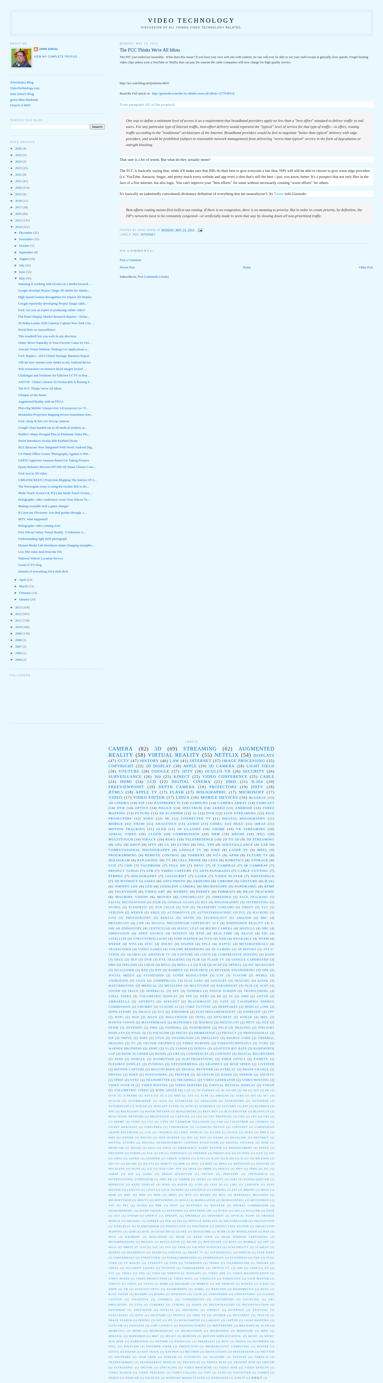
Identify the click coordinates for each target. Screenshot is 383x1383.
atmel (199, 1289)
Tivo (208, 938)
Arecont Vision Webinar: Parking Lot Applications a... (53, 349)
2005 (18, 653)
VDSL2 (127, 1273)
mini (264, 1330)
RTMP (270, 886)
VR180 (139, 824)
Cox (148, 1132)
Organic (134, 1221)
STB (149, 871)
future (142, 813)
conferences (193, 1299)
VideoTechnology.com (24, 88)
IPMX (253, 1168)
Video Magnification (251, 1273)
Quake (181, 1231)
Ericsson (116, 1153)
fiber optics (233, 1059)
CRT (266, 1116)
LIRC (233, 1184)
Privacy (229, 1033)
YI (167, 1048)
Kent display (143, 1184)
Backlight (130, 1111)
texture (240, 1357)
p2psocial (183, 1341)
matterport (222, 1325)
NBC (265, 928)
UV (267, 1268)
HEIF (208, 1163)
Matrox (206, 1022)
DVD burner (169, 1137)
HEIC (195, 1163)
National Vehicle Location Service (40, 558)
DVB (148, 959)
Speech (245, 1252)
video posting (154, 1085)
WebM (264, 938)
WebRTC (180, 891)
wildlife (152, 1377)
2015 (18, 220)
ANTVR (262, 996)
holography (144, 876)
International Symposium (131, 1179)
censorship (218, 1294)
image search (120, 1320)
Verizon (116, 912)
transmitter (158, 1080)
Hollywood (176, 1017)
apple (190, 766)
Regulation (170, 1242)
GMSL (118, 1158)
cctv (124, 760)
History (149, 760)
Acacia (115, 1101)
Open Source (151, 933)
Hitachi (263, 1163)
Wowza (247, 1283)
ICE (149, 1168)
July (22, 265)
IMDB (207, 1168)
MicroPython (120, 1200)
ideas (260, 824)
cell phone (189, 860)
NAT (112, 1205)
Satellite (118, 938)
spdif (118, 1080)
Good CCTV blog (30, 565)
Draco (145, 1012)
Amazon (243, 918)
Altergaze (184, 1101)
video (115, 797)
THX (257, 1257)
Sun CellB (165, 907)
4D (219, 996)
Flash (177, 792)
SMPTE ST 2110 (134, 1247)
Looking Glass (224, 1189)
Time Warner (186, 938)
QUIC (146, 1231)
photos (115, 1074)
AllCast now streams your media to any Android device (54, 362)
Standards (154, 975)
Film (157, 902)
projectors (223, 787)
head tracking (259, 891)
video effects (257, 1367)
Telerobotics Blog (21, 82)
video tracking (152, 1372)
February (25, 593)
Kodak (246, 1017)
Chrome (225, 881)
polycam (131, 1346)
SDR (265, 970)
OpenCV (151, 1215)
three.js (261, 1357)
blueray (257, 797)
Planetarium (148, 1226)
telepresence (199, 839)
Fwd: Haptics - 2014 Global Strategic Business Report (54, 356)
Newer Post (127, 267)
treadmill (187, 1080)
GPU (118, 844)
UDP (240, 1268)
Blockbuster (235, 1111)
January (24, 599)
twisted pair (244, 1362)
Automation (119, 1106)
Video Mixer (119, 1278)
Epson (264, 1148)
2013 (18, 607)
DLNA (249, 1132)
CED (242, 1116)
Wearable (242, 938)
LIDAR (149, 965)
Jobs (233, 1179)
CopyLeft (240, 1127)
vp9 (189, 996)
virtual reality (174, 755)
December (26, 232)
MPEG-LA (185, 965)
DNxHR (127, 1137)
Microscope (215, 886)
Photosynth (264, 1221)
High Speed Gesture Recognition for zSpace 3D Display (55, 297)
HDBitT (166, 1163)
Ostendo (134, 1027)
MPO (157, 1195)
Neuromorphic (121, 1210)
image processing (243, 760)
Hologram (119, 860)
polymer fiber (159, 1346)
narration (140, 1341)
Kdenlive (116, 1184)
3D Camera (222, 766)
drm (215, 834)
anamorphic (177, 1289)
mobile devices (219, 797)
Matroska (182, 1022)
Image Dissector (177, 1174)
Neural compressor (250, 1205)
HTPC (119, 1017)
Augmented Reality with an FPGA (41, 401)
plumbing (261, 1341)
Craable (165, 1132)
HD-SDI (131, 1163)
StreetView (150, 1257)
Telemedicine (237, 1263)
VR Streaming (251, 829)
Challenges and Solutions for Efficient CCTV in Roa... (54, 375)
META (265, 1189)
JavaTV (218, 1179)
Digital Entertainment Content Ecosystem (180, 1142)
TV (168, 860)
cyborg (178, 1304)
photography (138, 918)
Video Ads (217, 1273)
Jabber (184, 1179)
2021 (18, 181)
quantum (205, 1074)
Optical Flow (242, 1215)
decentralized (222, 1304)
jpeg (261, 834)
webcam (132, 1377)
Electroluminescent (216, 1012)
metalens (173, 985)
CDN (128, 865)
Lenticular (159, 928)
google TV (190, 850)
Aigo (163, 1101)
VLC (265, 907)
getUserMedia (184, 1064)
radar (130, 1351)
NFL (126, 1205)
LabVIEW (252, 1184)
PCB (168, 1221)
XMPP (113, 1289)
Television (126, 891)
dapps (197, 1304)
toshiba (194, 991)
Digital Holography (244, 818)
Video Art (155, 891)
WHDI (164, 1283)
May (22, 278)
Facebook (151, 865)
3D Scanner (171, 813)
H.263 (215, 1158)
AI (195, 813)
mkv (155, 1336)
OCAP (217, 965)
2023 (18, 168)
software (122, 1357)
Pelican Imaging (234, 1027)
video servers (188, 1085)
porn (133, 1074)
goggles (219, 980)
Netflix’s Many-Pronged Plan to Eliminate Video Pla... (54, 434)
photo (241, 1341)
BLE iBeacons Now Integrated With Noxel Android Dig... (56, 447)
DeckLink (238, 1137)
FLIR (196, 959)
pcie (249, 985)
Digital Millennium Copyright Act (185, 923)
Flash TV (215, 959)
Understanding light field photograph (42, 539)
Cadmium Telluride (192, 1121)
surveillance (125, 776)
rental (167, 918)
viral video (120, 996)
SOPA (143, 1038)
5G (231, 996)
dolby (167, 944)
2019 (18, 194)
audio (193, 824)
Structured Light (150, 938)
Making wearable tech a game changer (43, 506)
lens (213, 860)
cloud (154, 834)
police (165, 808)
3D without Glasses (134, 881)
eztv (139, 1315)
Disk (265, 1142)
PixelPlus (122, 1226)
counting (251, 1299)
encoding (190, 1310)
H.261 (201, 1158)
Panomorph (200, 1027)
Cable (267, 776)
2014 (18, 227)
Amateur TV (159, 954)
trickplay (191, 1362)
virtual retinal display (232, 1085)
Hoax (152, 1017)
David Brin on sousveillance (37, 329)
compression (186, 834)
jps (170, 1320)
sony (148, 818)
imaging (242, 980)
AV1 (266, 1095)
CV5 (150, 1121)
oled (161, 829)
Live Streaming (240, 813)
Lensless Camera (178, 886)
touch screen (222, 991)
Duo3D (136, 1148)
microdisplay (161, 1330)
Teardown (193, 1263)
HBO (112, 965)
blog (265, 1289)
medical (149, 985)
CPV (254, 1116)
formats (226, 891)
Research (199, 970)
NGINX (142, 1205)
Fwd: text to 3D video (32, 473)
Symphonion (213, 1257)
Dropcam (116, 1148)
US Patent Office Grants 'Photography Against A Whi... (54, 454)
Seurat (114, 1252)
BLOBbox (261, 1106)
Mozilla (247, 928)
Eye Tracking (172, 959)
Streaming (200, 748)
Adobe (218, 829)
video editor (149, 797)
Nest (174, 1205)
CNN (140, 923)
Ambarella (119, 1001)
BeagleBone (186, 1111)
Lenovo (133, 1189)
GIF (272, 1153)
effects (167, 1310)
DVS (203, 1137)
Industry (231, 1174)
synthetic (192, 1357)
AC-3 (163, 1095)
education (143, 1310)
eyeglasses (118, 1315)
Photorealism (236, 1221)
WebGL (262, 975)
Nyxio (223, 1210)
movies (164, 897)
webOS (114, 1377)
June (22, 272)
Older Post (366, 267)
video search (120, 1372)
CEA (199, 1116)
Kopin (182, 1184)
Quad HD (163, 1231)
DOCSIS (146, 1137)
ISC (266, 1168)
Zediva (200, 1048)
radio (226, 1074)
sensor (246, 1074)
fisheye (261, 1059)
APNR (234, 855)
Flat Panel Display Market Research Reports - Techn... (54, 316)
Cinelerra (153, 1127)
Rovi (233, 1242)
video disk (228, 1367)
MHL (127, 1195)
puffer (263, 1346)
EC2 (161, 1012)
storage (260, 860)
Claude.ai (168, 1007)
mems (137, 1330)
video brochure (198, 1367)
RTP (158, 970)
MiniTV (143, 1200)
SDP (266, 1242)
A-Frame (130, 1095)
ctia (138, 1304)
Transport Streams (215, 907)
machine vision (131, 897)
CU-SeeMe (116, 1121)
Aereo (218, 808)
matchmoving (122, 985)
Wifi (133, 944)
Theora (263, 1263)
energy (213, 1310)
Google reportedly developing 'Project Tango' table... (52, 303)
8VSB (112, 1095)
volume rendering (187, 949)
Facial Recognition (127, 902)
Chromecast (192, 897)
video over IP (122, 1085)
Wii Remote (224, 1283)
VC (133, 1043)
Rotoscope (213, 1242)
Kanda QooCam (256, 1179)
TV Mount (132, 1263)
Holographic (227, 902)
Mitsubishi (164, 1200)
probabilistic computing (228, 1346)
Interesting (257, 902)
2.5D (187, 1090)
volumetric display (158, 996)
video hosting (255, 1080)
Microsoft (251, 792)
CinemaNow (179, 1127)
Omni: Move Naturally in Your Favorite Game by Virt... (55, 343)
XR (126, 1289)
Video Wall (183, 1278)
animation (118, 980)
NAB (202, 965)
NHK (158, 1205)
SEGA (113, 1247)
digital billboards (256, 1054)
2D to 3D (231, 839)
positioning (156, 1074)
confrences (197, 1054)
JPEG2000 (129, 965)
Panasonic (148, 860)
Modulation (205, 1200)
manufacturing (192, 1325)
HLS (204, 902)
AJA (190, 1095)
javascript (176, 876)
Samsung (199, 803)
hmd (231, 781)
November (26, 239)
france (179, 1315)
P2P (142, 803)
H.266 (230, 1158)
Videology (232, 1278)
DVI (190, 1137)
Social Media (122, 975)
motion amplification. (222, 1336)
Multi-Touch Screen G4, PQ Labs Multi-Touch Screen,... (55, 493)
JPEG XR (165, 1179)
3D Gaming (221, 949)
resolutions (216, 1351)
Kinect (182, 776)
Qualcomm (124, 970)
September (26, 252)
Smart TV (196, 1252)
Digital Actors (122, 1142)
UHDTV (248, 907)
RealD (247, 933)
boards (141, 1294)
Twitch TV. (221, 1268)
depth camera (177, 787)
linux (183, 797)
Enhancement (240, 1148)
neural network (198, 1069)
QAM (132, 1231)
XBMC (154, 1048)
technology (215, 918)
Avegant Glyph (166, 1106)
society (267, 1074)
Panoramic (246, 886)
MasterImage (153, 1022)
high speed (240, 1064)
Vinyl (132, 1283)
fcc (136, 234)
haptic (225, 944)
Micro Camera (219, 928)
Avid (189, 1106)
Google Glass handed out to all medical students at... (52, 428)
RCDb (221, 1231)
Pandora (173, 1027)
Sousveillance (237, 844)
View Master (258, 1278)
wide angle (166, 1090)
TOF (186, 907)
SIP (111, 1038)
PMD (153, 1027)
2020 (18, 187)
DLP (134, 959)
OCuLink (253, 1210)
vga (217, 855)
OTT (117, 1215)
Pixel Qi (139, 1033)
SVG (168, 1247)
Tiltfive (169, 1268)
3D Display (159, 766)
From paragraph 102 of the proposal (147, 105)
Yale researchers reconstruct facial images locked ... (52, 369)
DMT (112, 1137)
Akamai (134, 954)
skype (188, 918)
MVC (222, 1195)
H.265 (270, 881)
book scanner (135, 1054)
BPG (112, 1111)
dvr (121, 808)
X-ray (264, 1283)
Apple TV (146, 792)
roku (170, 839)
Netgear (217, 1205)
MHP (142, 1195)
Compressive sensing (238, 954)
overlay (228, 1069)
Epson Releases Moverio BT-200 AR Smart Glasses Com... (57, 467)
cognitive (139, 1299)
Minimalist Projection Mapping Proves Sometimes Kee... (55, 414)
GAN (259, 1153)
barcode (218, 1289)
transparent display (158, 1362)
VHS (142, 1273)
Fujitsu (243, 1153)
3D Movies (247, 949)
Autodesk (260, 1101)
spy (176, 991)
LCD (151, 781)
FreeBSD (200, 1153)
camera (121, 748)
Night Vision (150, 1210)
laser (201, 876)
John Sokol (48, 49)
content (223, 1054)
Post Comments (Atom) (153, 276)
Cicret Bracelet (123, 1127)
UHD (222, 938)
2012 (18, 614)
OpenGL (235, 965)
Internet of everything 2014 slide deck (43, 571)
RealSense (158, 1236)
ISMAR (113, 1174)
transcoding (256, 991)
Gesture (249, 881)
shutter (268, 1351)
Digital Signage (240, 1142)
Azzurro (229, 1106)
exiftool (260, 1310)
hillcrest (241, 1315)
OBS (237, 1210)
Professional (256, 1033)
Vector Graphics (159, 1043)
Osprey (153, 1221)
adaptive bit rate (230, 1048)
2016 (18, 214)
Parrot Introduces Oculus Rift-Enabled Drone (48, 441)
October (24, 246)
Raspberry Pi (167, 803)
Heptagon (242, 1163)
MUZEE (205, 1195)
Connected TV (196, 818)
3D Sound (228, 1090)
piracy (149, 839)
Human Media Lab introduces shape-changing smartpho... (56, 545)
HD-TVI (148, 1163)
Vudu (264, 1043)
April (23, 580)
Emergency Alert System (200, 1148)
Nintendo (175, 1210)
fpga (206, 944)
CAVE (224, 1001)
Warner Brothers (125, 1048)
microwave (219, 1330)
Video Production (151, 1278)
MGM (112, 1195)
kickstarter (189, 1320)
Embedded (221, 897)
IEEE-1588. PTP (170, 1168)
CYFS (164, 1121)
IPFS (239, 1168)
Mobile (116, 824)
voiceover (242, 1372)
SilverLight (183, 1038)
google (160, 771)
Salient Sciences (207, 1247)
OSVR (270, 1210)
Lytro (183, 844)
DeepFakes (228, 1007)
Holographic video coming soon (39, 526)
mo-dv (170, 1336)
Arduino (201, 881)
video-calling (184, 1372)
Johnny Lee (126, 886)
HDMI (126, 781)
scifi (264, 985)
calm (197, 1294)
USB (264, 844)
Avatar (141, 1106)
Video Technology (191, 20)
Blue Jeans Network (126, 1116)
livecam (116, 1325)
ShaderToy (136, 1252)
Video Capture (176, 871)
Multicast (229, 1022)
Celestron (239, 1121)
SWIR (182, 1247)
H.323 (245, 1158)
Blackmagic (199, 1001)
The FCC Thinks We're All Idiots (40, 388)
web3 (204, 996)
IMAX (192, 1168)
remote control (162, 855)
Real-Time (223, 933)
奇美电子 (257, 1377)
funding (156, 1064)
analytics (166, 824)
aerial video (123, 834)
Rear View (203, 1236)
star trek (147, 1357)
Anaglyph (208, 1101)
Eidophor (180, 1012)
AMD (245, 996)
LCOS (199, 1184)
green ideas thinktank (24, 100)
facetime (158, 1315)
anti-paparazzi (214, 871)
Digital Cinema (191, 781)
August (24, 259)
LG (166, 844)
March (23, 586)
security (254, 771)
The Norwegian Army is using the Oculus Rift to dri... (53, 486)
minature (245, 1330)
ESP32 (166, 1148)
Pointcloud (176, 1226)
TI (267, 1257)
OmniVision (119, 933)
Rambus (175, 970)
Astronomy (234, 1101)
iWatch (263, 1315)
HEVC (199, 865)
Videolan (208, 1278)
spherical (155, 991)
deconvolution (255, 1304)
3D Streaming (261, 839)
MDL (264, 1017)
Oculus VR (218, 771)
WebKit (203, 1283)
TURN (113, 1263)
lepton (232, 1320)
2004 (18, 659)
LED (149, 886)
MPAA (166, 965)
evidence (236, 1310)
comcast (265, 803)
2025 (18, 155)
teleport (217, 1357)
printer (182, 1074)
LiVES (150, 1189)
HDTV (257, 787)
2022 (18, 174)
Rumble (249, 1242)
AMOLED (222, 1095)
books (159, 1294)
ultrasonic (124, 1367)
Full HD (177, 865)
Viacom (240, 975)
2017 (18, 207)
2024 (18, 161)
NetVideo (194, 1205)
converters (224, 1299)
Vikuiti (115, 1283)
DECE (118, 959)
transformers (121, 1362)
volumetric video (131, 1090)
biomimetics (243, 1289)
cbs (176, 1054)
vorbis (263, 1372)
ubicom (268, 1362)
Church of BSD (20, 105)
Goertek (153, 1158)
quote (114, 1351)
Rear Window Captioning (245, 1236)
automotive (178, 912)
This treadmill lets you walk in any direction (47, 336)
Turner (279, 194)
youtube (129, 771)
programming (123, 855)
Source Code (238, 1038)
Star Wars (266, 1252)
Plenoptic (138, 907)
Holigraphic (211, 792)
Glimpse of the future (32, 395)
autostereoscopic (214, 912)
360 (157, 776)
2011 (18, 620)
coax (140, 980)
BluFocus (261, 1111)
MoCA (183, 1200)
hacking (261, 912)
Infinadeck (258, 1174)
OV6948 (132, 1215)
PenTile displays (203, 1221)
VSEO (156, 1273)
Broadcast (119, 923)
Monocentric (233, 1200)
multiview (199, 985)
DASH (270, 954)
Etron (135, 1153)
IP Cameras (224, 865)
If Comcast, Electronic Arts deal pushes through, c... (52, 512)
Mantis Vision (122, 1022)
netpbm (161, 1341)
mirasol (116, 1336)
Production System (232, 1226)
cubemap (157, 1304)
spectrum (192, 808)
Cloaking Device (210, 1127)
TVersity (155, 1263)
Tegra (214, 1263)
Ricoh (192, 1242)
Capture (185, 954)
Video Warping (196, 1043)
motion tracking (127, 829)
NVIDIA (115, 907)
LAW (174, 760)
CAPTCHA (183, 1116)
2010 (18, 627)
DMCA (264, 1132)
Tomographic (193, 1268)
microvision (191, 1330)
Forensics (178, 1153)
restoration (243, 1351)
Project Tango (124, 871)
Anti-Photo (174, 881)
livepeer (266, 1064)
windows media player (185, 1377)
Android (243, 808)
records (192, 1351)
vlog (222, 1372)
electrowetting (198, 1059)
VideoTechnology (235, 1043)
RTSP (200, 933)
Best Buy (210, 1111)
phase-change (255, 1069)
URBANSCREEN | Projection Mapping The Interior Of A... (57, 480)
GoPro (134, 1158)
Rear (180, 1236)
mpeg (262, 850)
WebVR (137, 912)
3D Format (206, 1090)
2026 (18, 148)
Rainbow (132, 1236)
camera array (232, 803)
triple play (217, 1362)
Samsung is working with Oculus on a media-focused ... (55, 284)
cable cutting (253, 871)
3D (158, 748)
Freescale (222, 1153)
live (113, 918)
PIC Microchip (262, 965)
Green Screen (178, 1158)
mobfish (189, 1336)
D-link (215, 1132)
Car (220, 1121)
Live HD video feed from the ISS (40, 552)
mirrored (137, 1336)
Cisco (205, 954)
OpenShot (216, 1215)
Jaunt (201, 1179)
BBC (264, 918)
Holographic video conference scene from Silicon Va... (54, 499)
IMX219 (223, 1168)
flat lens (193, 980)
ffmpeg (116, 876)
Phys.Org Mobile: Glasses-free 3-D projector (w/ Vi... (53, 408)
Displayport (120, 1012)
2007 (18, 646)
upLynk (147, 1367)
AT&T (240, 1095)
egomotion (163, 1059)
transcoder (120, 949)
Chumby (145, 1007)
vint (207, 1372)
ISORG (147, 1174)
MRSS (173, 1195)
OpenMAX (192, 1215)
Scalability (238, 1247)
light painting (256, 1320)
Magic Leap (188, 928)
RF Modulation (244, 1231)
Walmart (182, 1283)
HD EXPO (262, 1158)
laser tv (238, 850)
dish (119, 1059)
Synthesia (238, 1257)
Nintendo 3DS (200, 1210)
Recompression (122, 1242)
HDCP (135, 844)
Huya (136, 1168)
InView (208, 1174)
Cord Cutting (198, 1007)
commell (165, 1299)
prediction (188, 1346)
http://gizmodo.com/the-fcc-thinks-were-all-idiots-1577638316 (193, 93)
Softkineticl (221, 1252)
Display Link (257, 1007)
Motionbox (259, 1200)
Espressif (252, 1012)
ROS (266, 1231)
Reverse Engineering (235, 970)
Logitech (198, 1189)
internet (148, 234)
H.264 (257, 781)
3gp (256, 1090)
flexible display (125, 1064)
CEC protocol (220, 1116)
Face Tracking (254, 897)
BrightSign (159, 1116)
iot (159, 1320)
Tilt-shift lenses (140, 1268)
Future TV (257, 855)
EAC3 (152, 1148)
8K (267, 1090)
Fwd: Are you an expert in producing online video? (51, 310)
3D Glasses (189, 829)
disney (203, 891)
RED (144, 970)
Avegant (171, 1001)
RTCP (112, 1236)
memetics (117, 1330)
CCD (112, 865)
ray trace (150, 1351)
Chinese (262, 1121)
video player (229, 876)
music (253, 1336)
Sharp (157, 1252)
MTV (188, 1195)
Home (247, 267)
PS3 (180, 1221)
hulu (239, 824)
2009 (18, 633)
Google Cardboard (250, 959)
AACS (148, 1095)
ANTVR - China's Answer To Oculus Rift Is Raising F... (55, 382)
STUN (159, 1038)
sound (114, 991)
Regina (147, 1242)
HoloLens (117, 1168)
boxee (160, 1054)
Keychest (223, 1017)
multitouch (121, 839)
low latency (162, 1325)
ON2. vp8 (205, 844)
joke (215, 850)
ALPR (205, 1095)
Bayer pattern (157, 1111)
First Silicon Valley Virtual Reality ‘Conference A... (52, 532)
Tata (174, 1263)
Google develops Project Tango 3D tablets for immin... (54, 290)
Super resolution (190, 975)
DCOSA (233, 1132)
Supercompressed (182, 1257)
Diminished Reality (245, 923)
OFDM (113, 1027)
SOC (155, 1247)
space (133, 991)
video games (150, 949)
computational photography (139, 850)
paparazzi (206, 1341)
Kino (166, 1184)
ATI (253, 1095)
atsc (149, 944)
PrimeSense (205, 1033)
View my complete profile (55, 56)
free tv (199, 1315)
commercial (165, 980)
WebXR (115, 944)
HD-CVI (114, 1163)
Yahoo (181, 1048)
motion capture (129, 1069)
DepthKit (261, 1137)
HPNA (223, 1163)
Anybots (147, 1001)
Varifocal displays (184, 1273)
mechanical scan (254, 1325)
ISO (130, 1174)
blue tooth (119, 1294)
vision (268, 1085)
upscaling (168, 1367)
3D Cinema (119, 803)
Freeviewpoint (126, 787)
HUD (135, 1017)
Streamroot (124, 1257)
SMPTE (126, 1038)
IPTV (152, 844)
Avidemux (207, 1106)
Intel (201, 1017)
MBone (248, 1189)
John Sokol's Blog (22, 94)
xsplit (239, 1377)
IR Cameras (256, 865)
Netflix (227, 755)
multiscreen (163, 1069)
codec (216, 824)
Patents (180, 933)
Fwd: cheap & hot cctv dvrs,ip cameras (43, 421)
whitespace (262, 876)
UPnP (254, 1268)
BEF (245, 1106)
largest (213, 1320)
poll (112, 1346)
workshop (219, 1377)
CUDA (135, 1121)
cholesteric (245, 1294)
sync (134, 1080)
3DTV (187, 771)
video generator (219, 1080)
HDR (182, 1163)
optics (141, 808)
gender (219, 1315)
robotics (234, 860)
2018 (18, 201)
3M (245, 1090)
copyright (121, 766)
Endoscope (132, 928)
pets (225, 1341)
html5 (116, 792)
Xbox (155, 912)
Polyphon (200, 1226)
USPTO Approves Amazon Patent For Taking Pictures (53, 460)
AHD (177, 1095)
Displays (264, 755)
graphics (214, 1064)
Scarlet (262, 1247)
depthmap (117, 1310)
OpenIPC (171, 1215)
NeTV (250, 1022)
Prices (182, 1033)
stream (170, 1357)
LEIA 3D (216, 1184)
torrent (196, 855)
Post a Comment (130, 260)
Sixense (174, 1252)
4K (167, 818)
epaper (187, 944)
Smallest (210, 1038)
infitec (144, 1320)
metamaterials (253, 944)
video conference (224, 776)
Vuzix (148, 1283)
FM (161, 1153)
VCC (112, 1273)
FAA (150, 1153)
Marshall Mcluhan (251, 1195)
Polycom (161, 1033)
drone (238, 834)
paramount (227, 985)
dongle (138, 1059)
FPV (271, 1012)
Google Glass (181, 902)
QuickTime (202, 1231)
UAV (220, 975)
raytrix (172, 1351)
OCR (265, 1022)
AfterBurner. (140, 1101)
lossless (136, 1325)
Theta (114, 1268)
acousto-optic (147, 1289)
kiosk (263, 980)
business (178, 1294)
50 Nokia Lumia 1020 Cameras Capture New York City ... (56, 323)
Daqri (218, 1137)
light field (260, 766)
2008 (18, 640)
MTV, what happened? (33, 519)
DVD (210, 813)
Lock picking (172, 1189)
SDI (265, 933)
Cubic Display (191, 1132)
